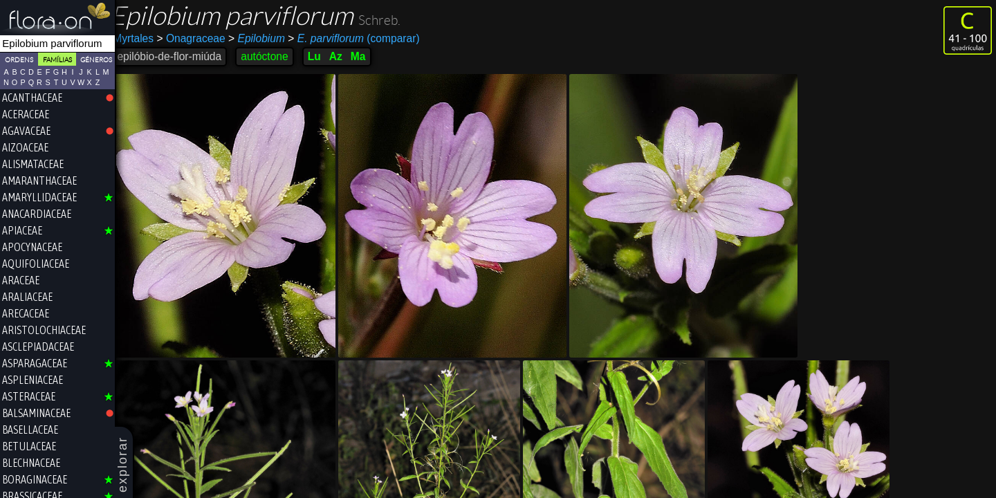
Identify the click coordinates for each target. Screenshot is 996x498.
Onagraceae (199, 38)
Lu (322, 56)
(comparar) (362, 39)
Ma (366, 56)
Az (344, 56)
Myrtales (142, 38)
